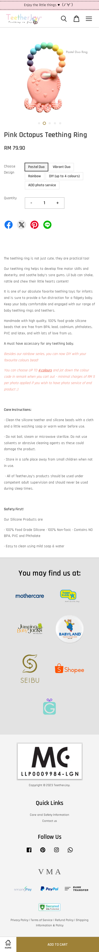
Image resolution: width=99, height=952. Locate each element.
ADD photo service (42, 185)
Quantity (10, 198)
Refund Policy (64, 920)
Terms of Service (42, 920)
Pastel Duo (36, 167)
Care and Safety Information (49, 815)
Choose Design (9, 169)
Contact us (49, 821)
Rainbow (34, 176)
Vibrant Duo (61, 167)
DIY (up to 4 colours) (64, 176)
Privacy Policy (19, 920)
